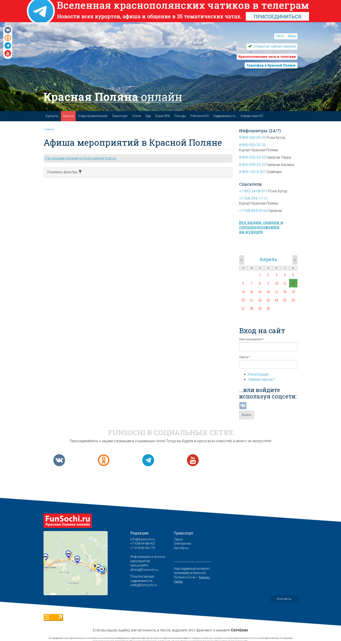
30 (268, 308)
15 (260, 291)
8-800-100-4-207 (252, 172)
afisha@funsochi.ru (144, 569)
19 (293, 291)
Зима (291, 36)
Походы (180, 116)
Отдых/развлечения (92, 116)
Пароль (244, 357)
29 (260, 308)
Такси (178, 539)
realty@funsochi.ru (143, 585)
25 (284, 299)
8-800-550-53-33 (252, 157)
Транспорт (120, 116)
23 (268, 299)
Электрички (182, 543)
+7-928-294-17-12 (253, 198)
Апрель (268, 259)
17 (276, 291)
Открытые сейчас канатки (274, 46)
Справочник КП (251, 116)
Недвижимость (224, 116)
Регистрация (258, 374)
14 (251, 291)
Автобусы (181, 548)
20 (243, 299)
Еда (148, 116)
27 (243, 308)
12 (293, 283)
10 (276, 283)
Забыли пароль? (261, 379)
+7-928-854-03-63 (253, 211)
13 (243, 291)
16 (268, 291)
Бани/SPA (162, 116)
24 (276, 299)
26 (293, 299)
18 (284, 291)
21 (251, 299)
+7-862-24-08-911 (253, 191)
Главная (49, 129)
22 (260, 299)
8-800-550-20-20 (252, 145)
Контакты (284, 599)
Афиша (68, 116)
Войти (246, 415)
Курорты (52, 116)
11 (284, 283)
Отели (136, 116)
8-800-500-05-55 (252, 137)
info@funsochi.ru (142, 539)
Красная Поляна (113, 96)
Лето (280, 36)
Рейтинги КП (199, 116)
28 (251, 308)
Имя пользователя (251, 339)
